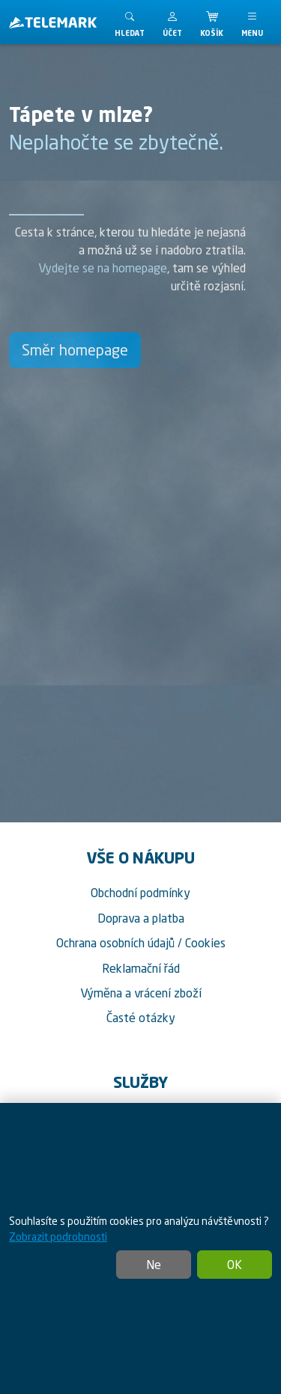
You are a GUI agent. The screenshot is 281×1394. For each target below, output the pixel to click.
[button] (172, 22)
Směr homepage (75, 349)
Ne (153, 1264)
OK (234, 1264)
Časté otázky (140, 1017)
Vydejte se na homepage (102, 267)
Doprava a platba (140, 918)
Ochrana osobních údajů (115, 942)
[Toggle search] (130, 22)
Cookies (205, 942)
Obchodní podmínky (140, 892)
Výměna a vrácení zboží (141, 992)
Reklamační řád (141, 968)
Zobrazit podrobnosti (58, 1236)
